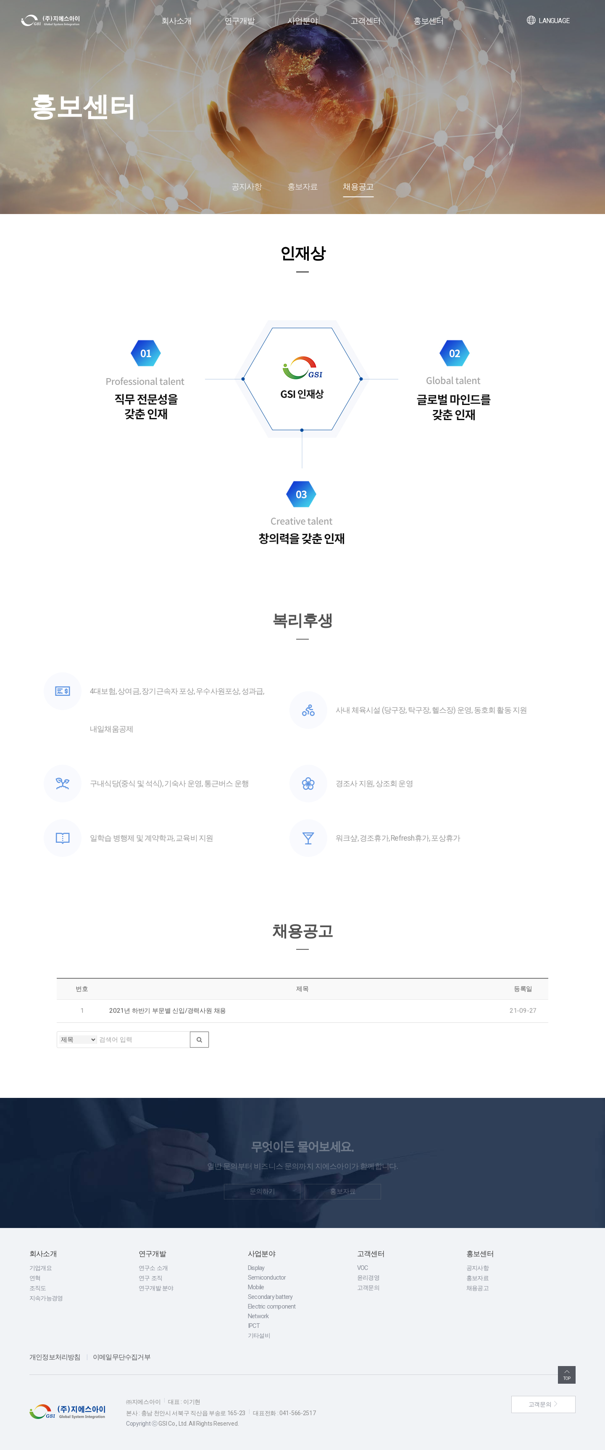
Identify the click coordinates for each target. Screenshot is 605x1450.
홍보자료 (302, 186)
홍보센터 (428, 21)
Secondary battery (270, 1297)
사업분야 (302, 21)
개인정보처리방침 (55, 1357)
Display (256, 1268)
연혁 (34, 1278)
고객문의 (368, 1287)
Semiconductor (267, 1277)
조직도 (37, 1288)
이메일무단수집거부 (121, 1357)
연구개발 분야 (156, 1288)
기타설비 (259, 1335)
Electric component (272, 1306)
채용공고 (358, 186)
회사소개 (176, 21)
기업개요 (40, 1268)
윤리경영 (368, 1277)
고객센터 (365, 21)
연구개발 (239, 21)
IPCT (254, 1326)
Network (258, 1316)
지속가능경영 (46, 1298)
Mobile (256, 1287)
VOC (362, 1268)
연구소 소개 (153, 1268)
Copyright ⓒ (142, 1423)
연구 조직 (150, 1278)
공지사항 (246, 186)
